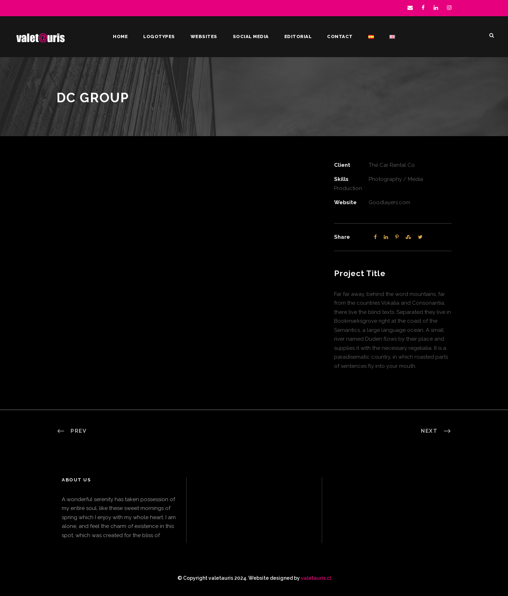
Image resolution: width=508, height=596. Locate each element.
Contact (340, 36)
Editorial (298, 36)
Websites (203, 36)
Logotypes (159, 36)
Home (120, 36)
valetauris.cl (316, 578)
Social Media (251, 36)
